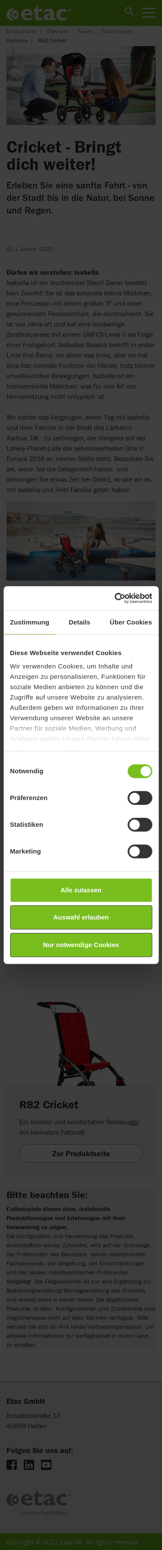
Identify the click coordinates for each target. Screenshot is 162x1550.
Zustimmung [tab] (29, 622)
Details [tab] (79, 622)
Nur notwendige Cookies (81, 944)
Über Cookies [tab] (131, 622)
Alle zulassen (81, 890)
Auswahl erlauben (80, 917)
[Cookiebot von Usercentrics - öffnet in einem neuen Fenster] (115, 598)
